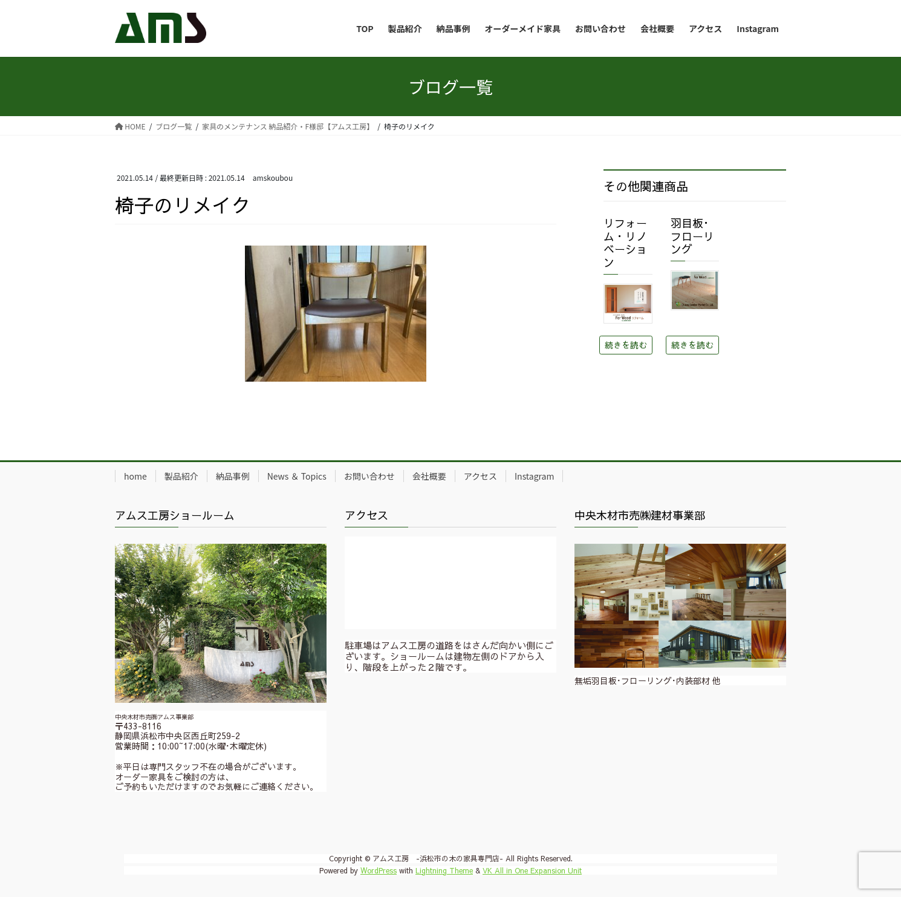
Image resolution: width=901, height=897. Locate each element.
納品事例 (233, 476)
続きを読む (626, 345)
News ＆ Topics (297, 476)
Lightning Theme (444, 870)
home (135, 476)
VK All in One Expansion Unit (532, 870)
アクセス (480, 476)
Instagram (534, 476)
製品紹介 (181, 476)
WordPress (378, 870)
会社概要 (429, 476)
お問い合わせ (369, 476)
